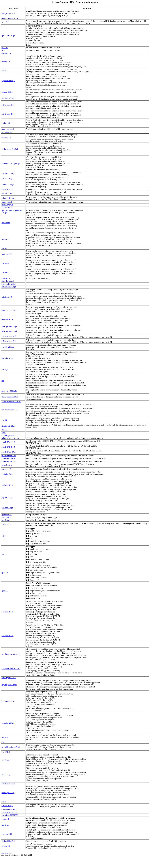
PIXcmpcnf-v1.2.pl (9, 336)
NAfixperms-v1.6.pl (9, 326)
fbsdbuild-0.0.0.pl (8, 841)
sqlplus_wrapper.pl (9, 287)
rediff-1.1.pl (6, 774)
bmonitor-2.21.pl (8, 723)
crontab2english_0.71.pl (11, 747)
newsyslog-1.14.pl (8, 13)
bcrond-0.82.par (7, 358)
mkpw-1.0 (5, 263)
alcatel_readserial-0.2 (10, 397)
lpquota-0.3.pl (7, 208)
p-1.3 (3, 554)
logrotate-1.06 (7, 834)
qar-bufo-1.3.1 (7, 469)
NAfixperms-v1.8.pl (9, 331)
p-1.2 (3, 536)
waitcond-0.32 (7, 254)
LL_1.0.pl (5, 22)
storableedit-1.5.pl (8, 426)
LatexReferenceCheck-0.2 (11, 402)
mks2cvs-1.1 (6, 138)
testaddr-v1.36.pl (8, 347)
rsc (3, 381)
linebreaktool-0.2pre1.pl (11, 163)
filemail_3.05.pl (7, 193)
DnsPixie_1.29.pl (8, 174)
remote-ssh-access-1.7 (10, 410)
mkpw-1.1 (5, 272)
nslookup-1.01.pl (8, 198)
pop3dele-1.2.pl (7, 485)
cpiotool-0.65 (7, 515)
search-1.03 (6, 520)
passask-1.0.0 (7, 465)
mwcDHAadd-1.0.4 (9, 442)
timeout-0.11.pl (7, 92)
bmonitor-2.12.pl (8, 701)
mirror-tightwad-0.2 (9, 435)
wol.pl (4, 802)
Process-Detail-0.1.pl (9, 812)
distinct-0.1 (6, 123)
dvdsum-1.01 (6, 819)
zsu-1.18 (5, 48)
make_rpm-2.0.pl (8, 793)
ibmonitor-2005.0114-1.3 (11, 669)
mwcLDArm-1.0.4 (8, 461)
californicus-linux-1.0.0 (10, 438)
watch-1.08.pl (7, 202)
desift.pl (5, 369)
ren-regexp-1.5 (7, 132)
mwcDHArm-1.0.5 (9, 452)
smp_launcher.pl (8, 129)
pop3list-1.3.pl (7, 497)
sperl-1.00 (5, 737)
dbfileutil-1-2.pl (7, 636)
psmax (4, 433)
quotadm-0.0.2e (7, 474)
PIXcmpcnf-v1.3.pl (9, 341)
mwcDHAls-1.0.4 (8, 447)
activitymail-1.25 (8, 105)
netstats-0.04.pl (7, 806)
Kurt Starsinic (6, 853)
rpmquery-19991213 (9, 391)
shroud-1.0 (6, 61)
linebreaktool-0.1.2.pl (10, 149)
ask (3, 742)
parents (4, 248)
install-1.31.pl (7, 278)
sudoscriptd (6, 223)
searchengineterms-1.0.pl (11, 654)
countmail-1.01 (7, 319)
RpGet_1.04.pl (7, 178)
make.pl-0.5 (6, 524)
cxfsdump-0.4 (7, 297)
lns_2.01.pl (6, 752)
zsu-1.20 (5, 51)
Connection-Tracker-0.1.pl (11, 809)
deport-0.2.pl (6, 53)
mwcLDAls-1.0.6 (8, 459)
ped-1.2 (4, 420)
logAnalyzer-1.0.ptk (9, 685)
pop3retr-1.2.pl (7, 508)
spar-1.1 (5, 591)
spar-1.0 (5, 573)
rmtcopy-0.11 (7, 517)
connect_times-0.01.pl (10, 18)
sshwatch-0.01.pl (8, 98)
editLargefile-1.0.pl (9, 678)
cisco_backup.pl (8, 281)
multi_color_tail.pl (9, 284)
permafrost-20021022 (10, 815)
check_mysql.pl (7, 205)
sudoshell (5, 239)
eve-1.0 (4, 430)
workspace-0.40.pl (8, 784)
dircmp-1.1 (6, 846)
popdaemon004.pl (8, 81)
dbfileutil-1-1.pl (7, 612)
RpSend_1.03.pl (8, 184)
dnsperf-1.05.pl (7, 189)
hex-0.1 (4, 71)
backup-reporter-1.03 (9, 310)
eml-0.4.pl (5, 825)
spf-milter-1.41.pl (8, 35)
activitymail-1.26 (8, 114)
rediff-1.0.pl (6, 760)
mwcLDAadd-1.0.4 (9, 456)
